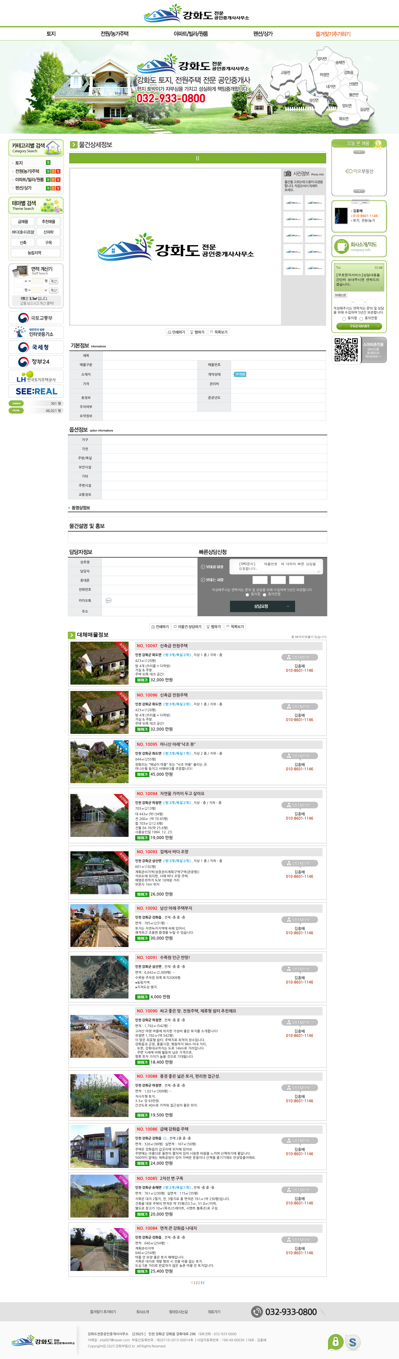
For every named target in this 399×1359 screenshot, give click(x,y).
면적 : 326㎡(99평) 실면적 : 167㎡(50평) (165, 1144)
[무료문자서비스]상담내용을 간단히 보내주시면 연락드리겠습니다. (359, 280)
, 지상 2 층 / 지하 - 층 (178, 753)
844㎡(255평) (145, 759)
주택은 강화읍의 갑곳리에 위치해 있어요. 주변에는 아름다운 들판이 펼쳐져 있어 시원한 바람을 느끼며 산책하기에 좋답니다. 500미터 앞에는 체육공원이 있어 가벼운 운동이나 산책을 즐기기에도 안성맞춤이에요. (195, 1153)
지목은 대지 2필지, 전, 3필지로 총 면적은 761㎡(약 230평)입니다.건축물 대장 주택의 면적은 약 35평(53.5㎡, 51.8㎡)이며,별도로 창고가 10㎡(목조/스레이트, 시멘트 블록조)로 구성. (182, 1203)
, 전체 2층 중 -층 (163, 1138)
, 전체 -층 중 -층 (160, 917)
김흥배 (357, 211)
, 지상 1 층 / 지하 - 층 (178, 655)
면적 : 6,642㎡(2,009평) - (154, 972)
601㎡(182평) (145, 866)
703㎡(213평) (145, 808)
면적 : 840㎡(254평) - (151, 1243)
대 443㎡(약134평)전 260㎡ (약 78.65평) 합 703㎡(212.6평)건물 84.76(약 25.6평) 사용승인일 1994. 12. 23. (154, 823)
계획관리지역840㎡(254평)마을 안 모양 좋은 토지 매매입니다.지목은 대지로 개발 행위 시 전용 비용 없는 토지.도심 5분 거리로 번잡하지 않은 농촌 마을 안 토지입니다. (174, 1257)
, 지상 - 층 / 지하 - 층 (178, 802)
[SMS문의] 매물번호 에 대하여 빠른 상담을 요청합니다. (278, 567)
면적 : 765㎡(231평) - (151, 923)
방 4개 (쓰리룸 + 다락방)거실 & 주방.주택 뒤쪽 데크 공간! (153, 670)
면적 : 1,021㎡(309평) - (153, 1091)
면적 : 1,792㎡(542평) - (153, 1026)
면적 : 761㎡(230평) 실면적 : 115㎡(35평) (166, 1193)
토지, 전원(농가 (364, 220)
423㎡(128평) (145, 660)
